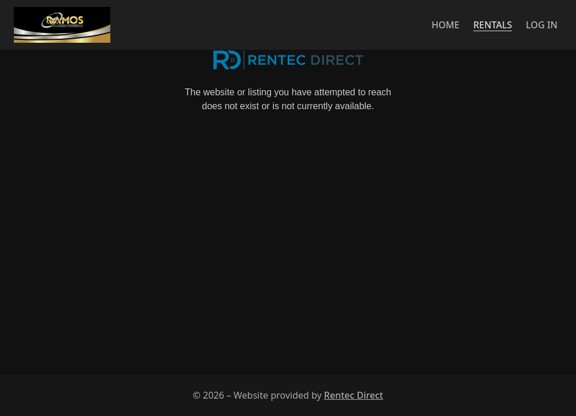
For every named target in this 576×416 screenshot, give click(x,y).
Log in (542, 24)
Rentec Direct (353, 395)
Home (445, 24)
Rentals (492, 24)
